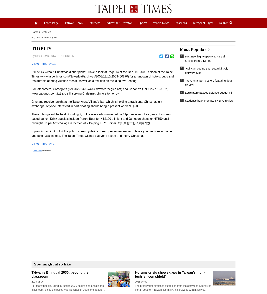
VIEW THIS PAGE (44, 63)
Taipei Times (37, 150)
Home (35, 32)
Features (46, 32)
